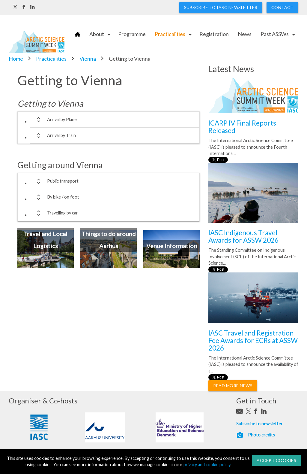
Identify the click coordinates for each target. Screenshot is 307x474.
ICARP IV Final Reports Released (242, 127)
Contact (282, 7)
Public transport (56, 181)
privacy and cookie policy (206, 464)
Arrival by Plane (55, 119)
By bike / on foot (56, 197)
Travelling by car (56, 213)
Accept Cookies (276, 460)
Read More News (232, 385)
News (245, 34)
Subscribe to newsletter (259, 423)
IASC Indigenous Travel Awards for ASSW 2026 (243, 236)
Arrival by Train (55, 135)
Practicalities (170, 34)
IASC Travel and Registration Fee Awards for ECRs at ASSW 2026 (253, 340)
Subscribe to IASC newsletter (221, 7)
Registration (214, 34)
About (96, 34)
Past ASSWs (275, 34)
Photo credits (261, 434)
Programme (132, 34)
